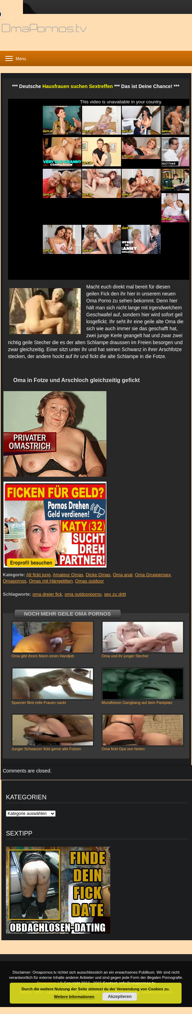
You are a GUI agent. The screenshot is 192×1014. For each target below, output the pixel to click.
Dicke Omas (98, 574)
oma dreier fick (47, 594)
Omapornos (14, 581)
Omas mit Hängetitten (51, 581)
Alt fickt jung (38, 574)
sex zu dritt (115, 594)
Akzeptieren (119, 996)
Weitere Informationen (74, 997)
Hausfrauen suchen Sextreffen (77, 86)
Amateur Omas (68, 574)
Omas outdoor (89, 581)
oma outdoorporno (83, 594)
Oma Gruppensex (153, 574)
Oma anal (123, 574)
